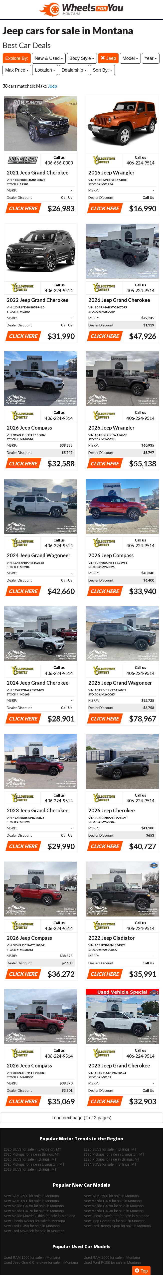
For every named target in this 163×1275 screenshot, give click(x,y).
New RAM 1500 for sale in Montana (31, 1201)
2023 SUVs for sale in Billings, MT (30, 1169)
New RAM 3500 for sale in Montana (111, 1196)
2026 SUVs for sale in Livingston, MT (32, 1149)
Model (130, 58)
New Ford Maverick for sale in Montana (34, 1231)
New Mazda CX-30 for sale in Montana (114, 1211)
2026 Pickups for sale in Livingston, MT (114, 1154)
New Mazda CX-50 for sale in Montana (34, 1206)
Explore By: (16, 58)
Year (151, 58)
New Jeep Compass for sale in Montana (115, 1221)
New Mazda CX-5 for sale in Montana (113, 1201)
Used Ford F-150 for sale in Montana (112, 1262)
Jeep (108, 58)
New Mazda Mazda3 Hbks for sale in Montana (39, 1216)
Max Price (16, 70)
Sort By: (102, 70)
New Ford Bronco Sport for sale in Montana (117, 1226)
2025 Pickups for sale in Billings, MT (112, 1159)
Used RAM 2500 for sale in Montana (112, 1257)
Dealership (74, 70)
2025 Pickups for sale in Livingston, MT (34, 1164)
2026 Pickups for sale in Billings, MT (32, 1154)
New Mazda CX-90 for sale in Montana (114, 1206)
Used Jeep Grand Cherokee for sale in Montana (41, 1262)
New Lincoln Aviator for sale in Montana (34, 1221)
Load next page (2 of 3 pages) (81, 1117)
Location (45, 70)
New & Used (49, 58)
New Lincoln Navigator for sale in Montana (116, 1216)
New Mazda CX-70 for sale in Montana (34, 1211)
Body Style (81, 58)
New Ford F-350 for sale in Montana (32, 1226)
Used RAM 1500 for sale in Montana (32, 1257)
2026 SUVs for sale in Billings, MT (110, 1149)
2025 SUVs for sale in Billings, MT (30, 1159)
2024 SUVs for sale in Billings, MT (110, 1164)
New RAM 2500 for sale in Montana (31, 1196)
